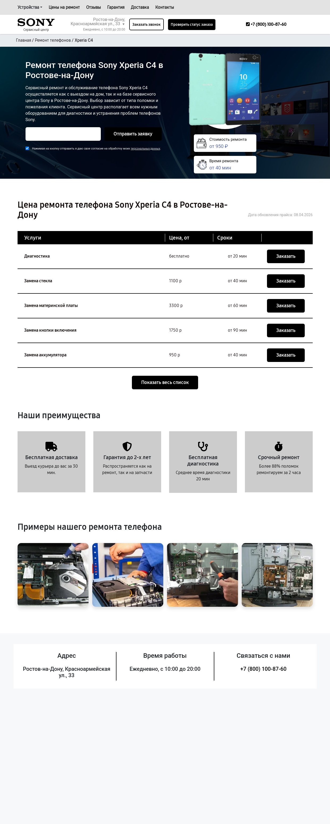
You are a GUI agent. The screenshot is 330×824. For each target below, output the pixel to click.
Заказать (285, 256)
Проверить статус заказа (192, 24)
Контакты (164, 7)
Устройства (28, 7)
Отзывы (93, 7)
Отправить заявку (133, 134)
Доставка (140, 7)
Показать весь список (165, 382)
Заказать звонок (146, 24)
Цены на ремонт (64, 7)
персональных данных (145, 148)
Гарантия (115, 7)
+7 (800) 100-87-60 (263, 669)
